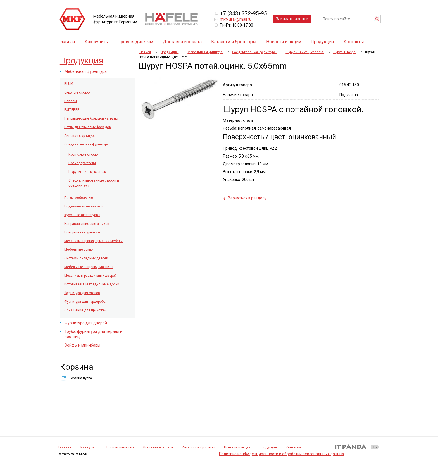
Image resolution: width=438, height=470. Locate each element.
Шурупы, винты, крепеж (304, 52)
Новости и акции (237, 447)
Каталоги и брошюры (198, 447)
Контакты (293, 447)
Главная (145, 52)
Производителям (120, 447)
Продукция (322, 41)
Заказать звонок (292, 18)
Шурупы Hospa (344, 52)
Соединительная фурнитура (254, 52)
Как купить (88, 447)
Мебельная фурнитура (205, 52)
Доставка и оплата (158, 447)
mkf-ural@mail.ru (235, 19)
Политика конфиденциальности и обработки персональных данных (281, 454)
